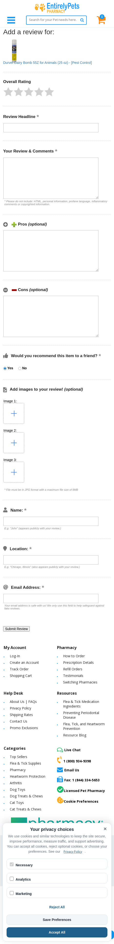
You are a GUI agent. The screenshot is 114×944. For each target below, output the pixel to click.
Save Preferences (57, 920)
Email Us (68, 769)
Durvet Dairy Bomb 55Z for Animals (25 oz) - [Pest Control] (47, 63)
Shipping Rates (21, 714)
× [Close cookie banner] (105, 829)
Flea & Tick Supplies (25, 763)
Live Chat (69, 750)
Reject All (57, 907)
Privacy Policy (20, 708)
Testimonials (73, 675)
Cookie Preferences (77, 800)
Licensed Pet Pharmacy (81, 789)
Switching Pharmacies (80, 682)
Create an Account (24, 662)
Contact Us (18, 721)
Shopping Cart (21, 675)
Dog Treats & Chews (26, 796)
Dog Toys (17, 789)
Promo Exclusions (24, 727)
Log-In (15, 656)
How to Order (74, 656)
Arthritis (16, 783)
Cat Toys (17, 802)
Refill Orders (72, 669)
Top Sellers (18, 756)
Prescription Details (78, 662)
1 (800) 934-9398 (74, 759)
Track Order (19, 669)
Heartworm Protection (27, 776)
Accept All (57, 932)
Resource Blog (74, 735)
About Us (17, 701)
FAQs (32, 701)
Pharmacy (18, 769)
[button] (8, 92)
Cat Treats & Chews (25, 809)
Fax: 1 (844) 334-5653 (78, 779)
